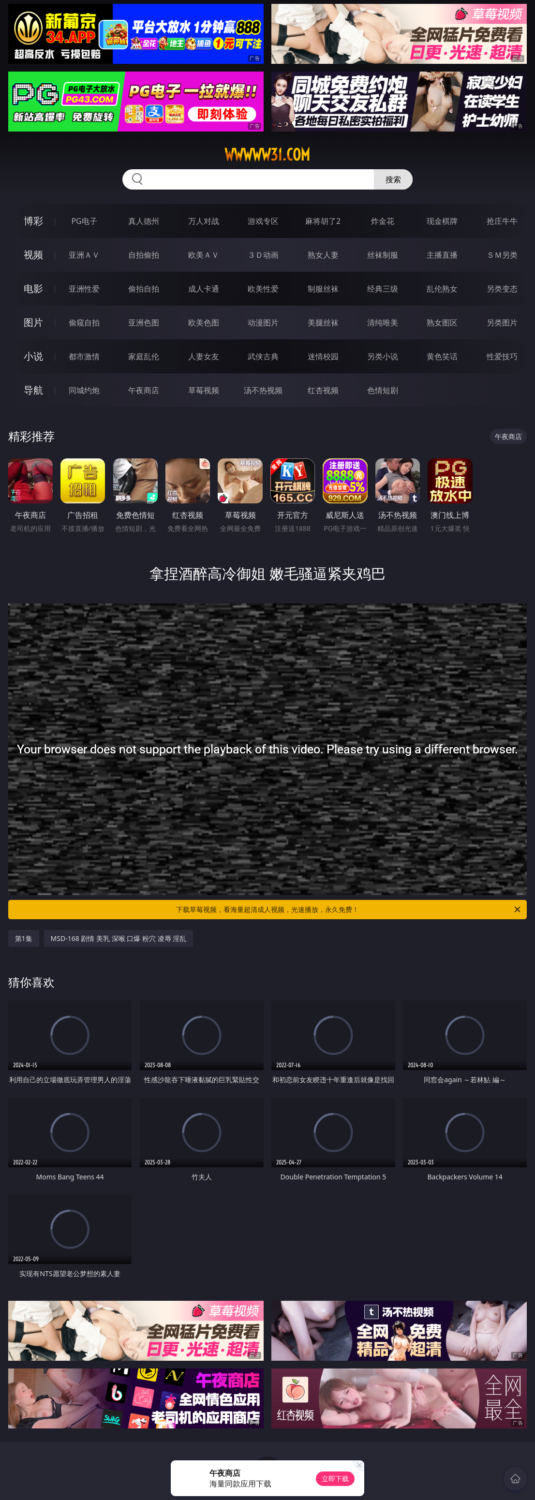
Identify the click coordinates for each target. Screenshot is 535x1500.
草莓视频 (203, 390)
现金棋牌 (442, 221)
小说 (33, 356)
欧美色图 (203, 322)
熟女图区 (442, 322)
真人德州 (143, 221)
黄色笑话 (442, 356)
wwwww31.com (267, 154)
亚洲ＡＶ (84, 255)
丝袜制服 (382, 255)
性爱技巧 (502, 356)
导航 (33, 390)
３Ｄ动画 (263, 255)
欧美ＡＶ (203, 255)
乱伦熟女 (442, 288)
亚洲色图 (143, 322)
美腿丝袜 (323, 322)
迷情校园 (323, 356)
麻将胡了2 (323, 221)
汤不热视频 (263, 390)
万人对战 (203, 221)
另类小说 (382, 356)
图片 (33, 322)
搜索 (393, 179)
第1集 (23, 938)
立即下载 (335, 1478)
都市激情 (84, 356)
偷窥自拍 (84, 322)
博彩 (33, 220)
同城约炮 (84, 390)
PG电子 (84, 221)
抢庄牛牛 (502, 221)
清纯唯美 (382, 322)
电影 (33, 288)
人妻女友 (203, 356)
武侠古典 (263, 356)
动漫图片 (263, 322)
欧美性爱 (263, 288)
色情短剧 (382, 390)
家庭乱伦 (143, 356)
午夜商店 (143, 390)
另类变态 (502, 288)
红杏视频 (323, 390)
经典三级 (382, 288)
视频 (33, 254)
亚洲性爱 (84, 288)
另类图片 (502, 322)
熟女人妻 (323, 255)
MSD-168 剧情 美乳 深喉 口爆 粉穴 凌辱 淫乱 (119, 938)
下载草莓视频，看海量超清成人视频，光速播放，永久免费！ (349, 909)
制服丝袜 (323, 288)
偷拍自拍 (143, 288)
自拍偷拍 (143, 255)
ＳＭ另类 (502, 255)
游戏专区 (263, 221)
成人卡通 (203, 288)
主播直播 (442, 255)
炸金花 (382, 221)
